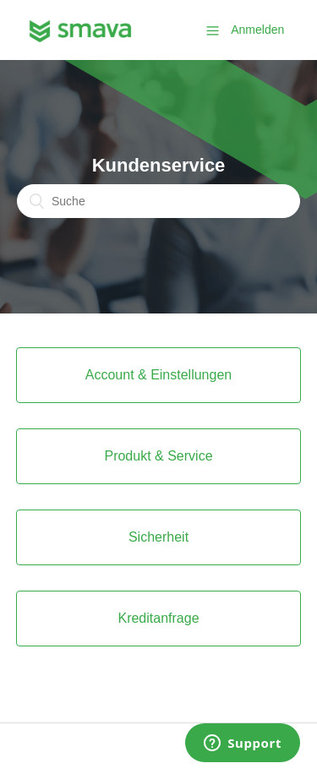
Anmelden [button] (257, 29)
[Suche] (158, 201)
